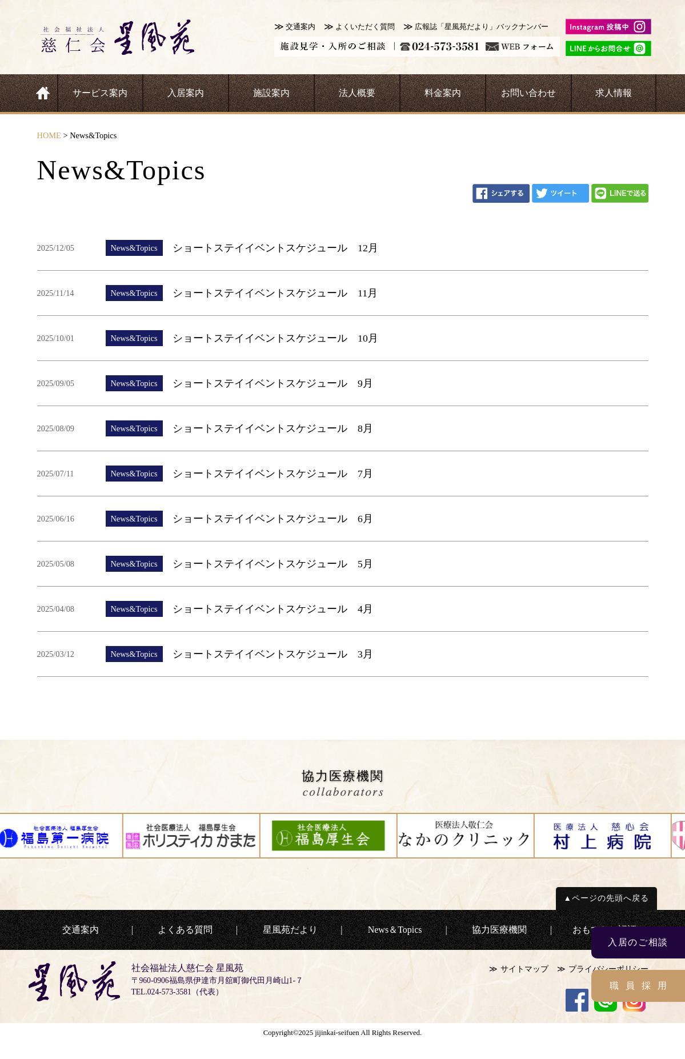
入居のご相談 (638, 942)
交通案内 (300, 27)
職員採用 (642, 985)
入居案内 (185, 93)
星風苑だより (290, 929)
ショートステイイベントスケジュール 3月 (273, 654)
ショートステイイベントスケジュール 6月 (273, 518)
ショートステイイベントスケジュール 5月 (273, 563)
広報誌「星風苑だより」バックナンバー (481, 27)
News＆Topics (395, 929)
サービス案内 (100, 93)
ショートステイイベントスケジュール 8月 (273, 428)
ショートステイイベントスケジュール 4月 (273, 609)
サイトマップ (524, 969)
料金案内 (442, 93)
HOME (49, 135)
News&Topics (133, 247)
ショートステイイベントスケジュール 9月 (273, 383)
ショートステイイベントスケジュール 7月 (273, 473)
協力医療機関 (499, 929)
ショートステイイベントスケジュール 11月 (275, 293)
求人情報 (613, 93)
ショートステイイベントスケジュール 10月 (275, 338)
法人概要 (357, 93)
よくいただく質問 (365, 27)
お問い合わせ (528, 93)
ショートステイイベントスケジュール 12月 (275, 248)
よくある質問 (185, 929)
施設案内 (271, 93)
